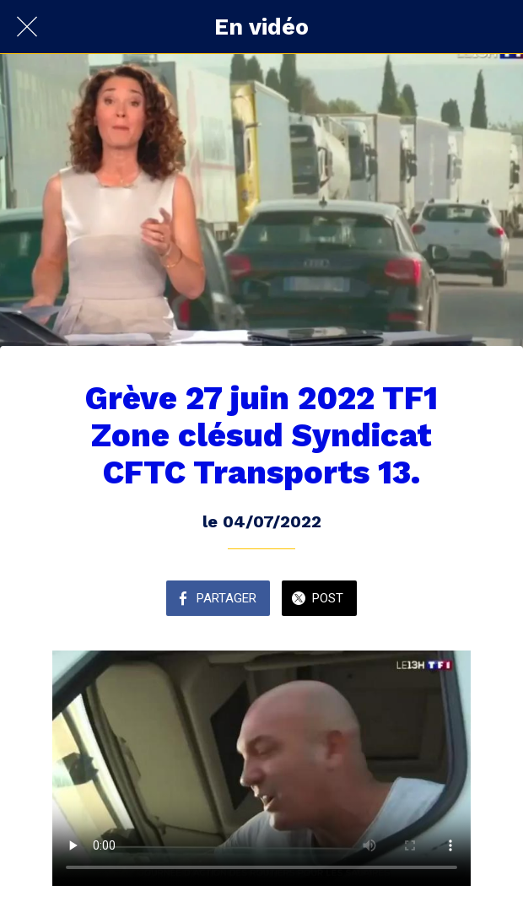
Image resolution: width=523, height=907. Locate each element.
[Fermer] (27, 27)
